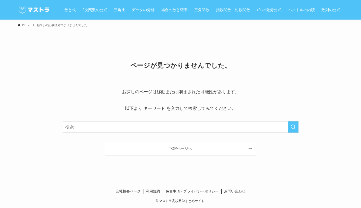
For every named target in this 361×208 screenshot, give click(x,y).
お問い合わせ (234, 191)
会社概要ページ (128, 191)
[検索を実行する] (293, 127)
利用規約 (153, 191)
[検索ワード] (181, 127)
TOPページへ (180, 148)
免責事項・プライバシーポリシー (192, 191)
